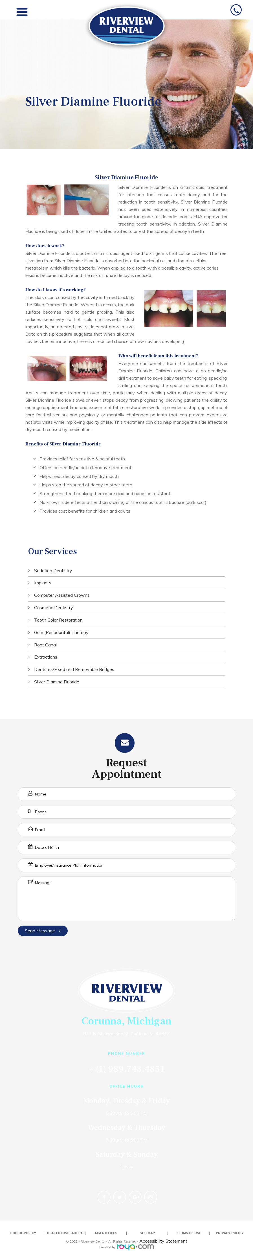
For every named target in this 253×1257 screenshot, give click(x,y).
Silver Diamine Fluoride (56, 682)
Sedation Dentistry (53, 570)
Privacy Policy (230, 1233)
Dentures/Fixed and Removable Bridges (74, 669)
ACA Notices (105, 1233)
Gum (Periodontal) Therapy (61, 632)
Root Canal (45, 645)
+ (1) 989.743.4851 (126, 1069)
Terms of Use (188, 1233)
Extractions (45, 657)
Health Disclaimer (64, 1233)
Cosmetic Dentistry (53, 607)
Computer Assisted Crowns (62, 595)
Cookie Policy (23, 1233)
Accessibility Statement (163, 1241)
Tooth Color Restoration (58, 620)
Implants (42, 582)
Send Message (43, 931)
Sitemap (147, 1233)
